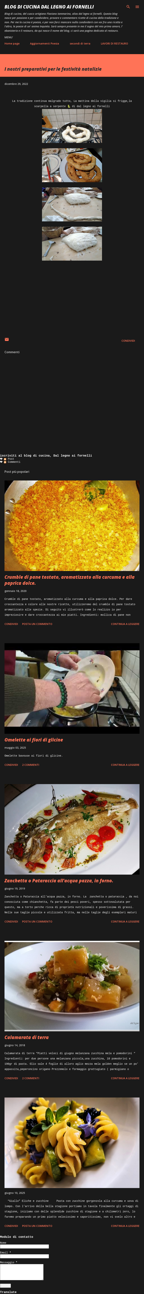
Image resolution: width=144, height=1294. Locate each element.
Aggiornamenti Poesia (44, 43)
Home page (12, 43)
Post (9, 458)
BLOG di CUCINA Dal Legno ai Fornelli (49, 7)
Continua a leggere (125, 624)
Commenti (12, 462)
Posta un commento (37, 624)
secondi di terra (80, 43)
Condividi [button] (128, 340)
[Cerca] (128, 7)
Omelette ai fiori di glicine (33, 740)
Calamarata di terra (26, 1037)
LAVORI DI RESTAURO (114, 43)
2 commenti (30, 765)
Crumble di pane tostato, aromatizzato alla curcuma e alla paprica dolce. (69, 580)
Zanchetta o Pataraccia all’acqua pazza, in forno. (58, 880)
